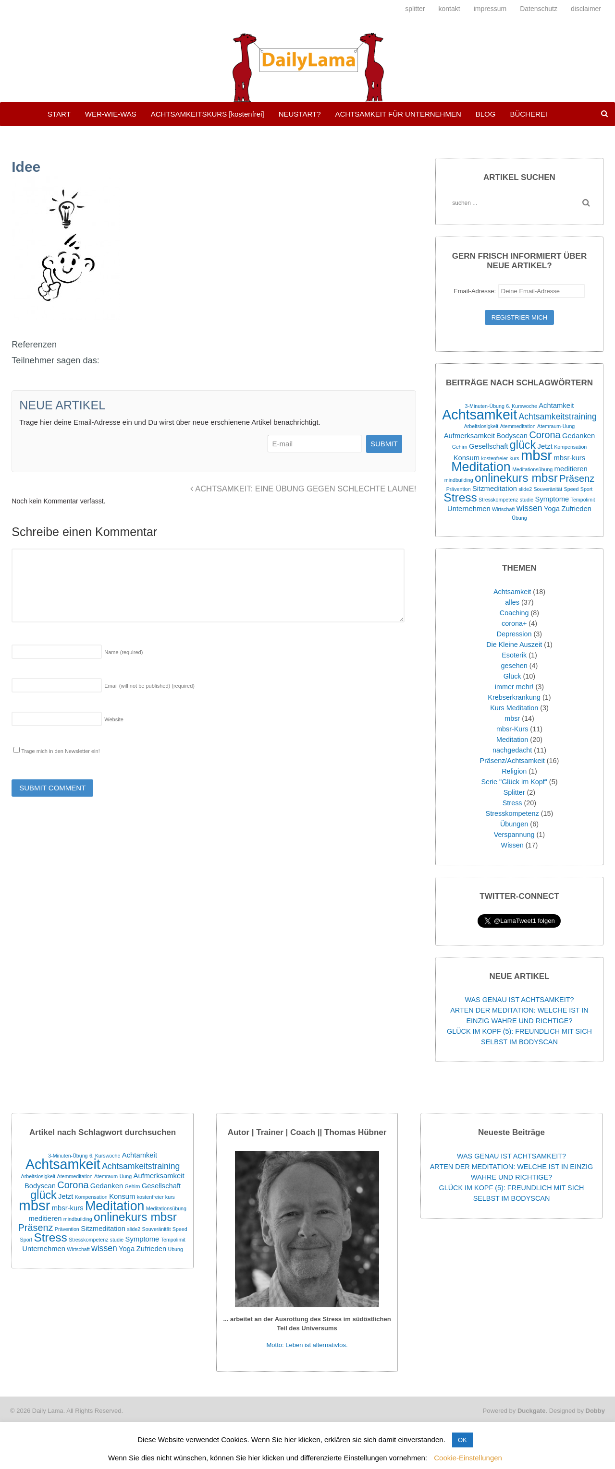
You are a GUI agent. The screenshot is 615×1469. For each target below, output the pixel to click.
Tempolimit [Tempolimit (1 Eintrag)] (583, 499)
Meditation (512, 739)
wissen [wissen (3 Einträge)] (529, 508)
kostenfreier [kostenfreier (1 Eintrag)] (494, 458)
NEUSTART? (300, 114)
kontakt (449, 8)
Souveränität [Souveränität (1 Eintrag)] (547, 489)
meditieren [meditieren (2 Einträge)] (571, 469)
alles (512, 602)
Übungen (514, 824)
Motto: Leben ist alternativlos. (307, 1345)
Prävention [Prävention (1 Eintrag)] (458, 489)
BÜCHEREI (528, 114)
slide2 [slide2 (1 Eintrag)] (525, 489)
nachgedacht (512, 750)
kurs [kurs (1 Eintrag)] (514, 458)
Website (113, 719)
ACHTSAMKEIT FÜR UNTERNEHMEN (398, 114)
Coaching (514, 613)
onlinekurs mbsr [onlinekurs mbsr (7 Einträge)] (516, 477)
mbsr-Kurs (512, 729)
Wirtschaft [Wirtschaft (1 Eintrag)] (503, 509)
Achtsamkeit (512, 592)
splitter (415, 8)
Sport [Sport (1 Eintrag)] (586, 489)
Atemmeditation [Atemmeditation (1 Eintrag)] (518, 426)
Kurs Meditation (514, 708)
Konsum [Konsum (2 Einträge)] (467, 458)
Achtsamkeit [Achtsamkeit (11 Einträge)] (479, 414)
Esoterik (514, 655)
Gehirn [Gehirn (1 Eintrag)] (459, 447)
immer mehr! (514, 687)
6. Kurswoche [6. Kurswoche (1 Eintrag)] (521, 406)
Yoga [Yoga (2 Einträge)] (552, 509)
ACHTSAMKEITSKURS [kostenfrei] (207, 114)
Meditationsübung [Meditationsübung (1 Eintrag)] (532, 469)
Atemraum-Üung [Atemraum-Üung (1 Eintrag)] (556, 426)
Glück (512, 676)
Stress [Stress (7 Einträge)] (460, 497)
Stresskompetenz (512, 813)
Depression (514, 634)
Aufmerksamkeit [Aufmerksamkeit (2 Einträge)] (469, 436)
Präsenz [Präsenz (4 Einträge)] (576, 478)
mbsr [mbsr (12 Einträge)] (536, 455)
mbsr (512, 718)
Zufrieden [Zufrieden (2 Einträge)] (576, 509)
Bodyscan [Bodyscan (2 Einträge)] (512, 436)
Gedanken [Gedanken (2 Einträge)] (578, 436)
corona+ (514, 623)
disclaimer (586, 8)
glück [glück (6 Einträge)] (523, 445)
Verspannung (514, 834)
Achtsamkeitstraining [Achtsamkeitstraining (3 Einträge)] (557, 416)
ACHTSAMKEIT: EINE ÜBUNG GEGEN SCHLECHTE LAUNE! (303, 488)
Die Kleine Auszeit (514, 644)
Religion (514, 771)
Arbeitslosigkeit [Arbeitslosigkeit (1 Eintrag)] (481, 426)
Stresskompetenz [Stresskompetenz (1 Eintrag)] (498, 499)
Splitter (514, 792)
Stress (512, 803)
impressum (490, 8)
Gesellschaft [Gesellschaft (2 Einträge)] (488, 446)
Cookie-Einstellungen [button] (468, 1458)
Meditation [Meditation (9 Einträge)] (481, 467)
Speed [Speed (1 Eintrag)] (571, 489)
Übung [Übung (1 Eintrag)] (519, 518)
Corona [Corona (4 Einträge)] (544, 435)
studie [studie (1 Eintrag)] (526, 499)
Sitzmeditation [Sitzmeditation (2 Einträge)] (494, 488)
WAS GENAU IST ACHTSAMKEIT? (519, 999)
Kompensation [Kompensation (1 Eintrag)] (570, 447)
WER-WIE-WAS (110, 114)
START (59, 114)
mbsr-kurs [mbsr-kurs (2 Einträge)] (569, 458)
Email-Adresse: (519, 291)
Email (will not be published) (149, 686)
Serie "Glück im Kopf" (514, 782)
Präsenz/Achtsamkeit (512, 760)
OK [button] (462, 1440)
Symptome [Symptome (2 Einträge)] (552, 499)
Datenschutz (538, 8)
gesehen (514, 665)
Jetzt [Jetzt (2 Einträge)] (545, 446)
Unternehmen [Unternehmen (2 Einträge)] (469, 509)
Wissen (512, 845)
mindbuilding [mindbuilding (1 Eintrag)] (458, 480)
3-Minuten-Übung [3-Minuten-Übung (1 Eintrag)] (484, 406)
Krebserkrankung (514, 697)
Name (123, 652)
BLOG (486, 114)
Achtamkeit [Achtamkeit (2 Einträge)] (556, 405)
